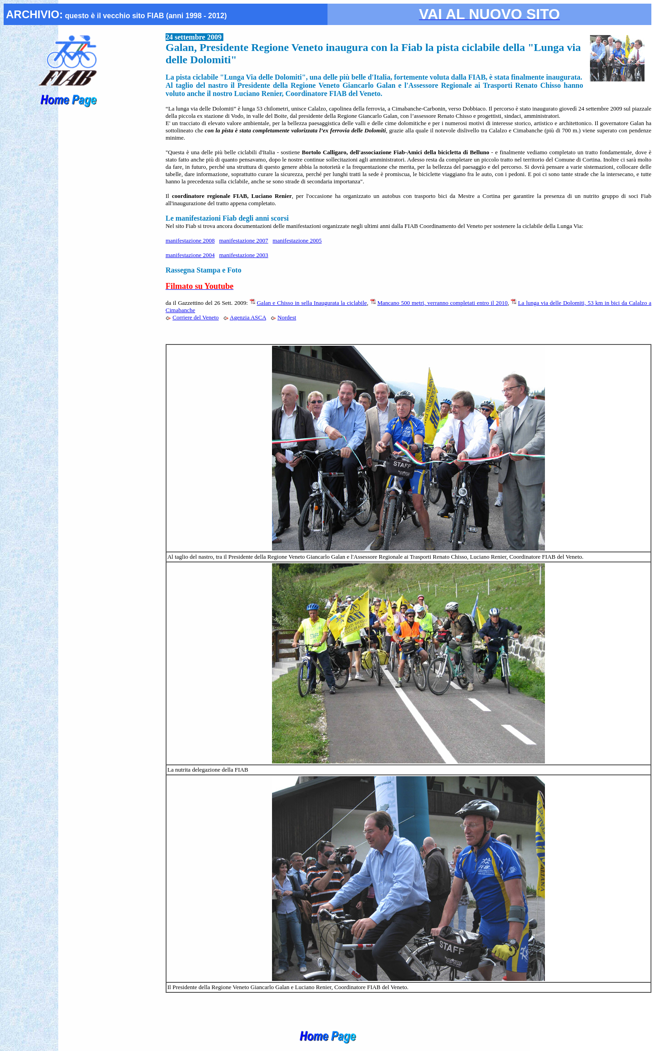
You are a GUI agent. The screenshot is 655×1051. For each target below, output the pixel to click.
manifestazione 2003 (243, 255)
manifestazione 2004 (190, 255)
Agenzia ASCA (248, 317)
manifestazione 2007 (243, 240)
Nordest (286, 317)
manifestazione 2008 (190, 240)
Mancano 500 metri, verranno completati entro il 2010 (442, 302)
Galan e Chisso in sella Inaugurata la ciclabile (312, 302)
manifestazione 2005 (297, 240)
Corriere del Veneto (195, 317)
